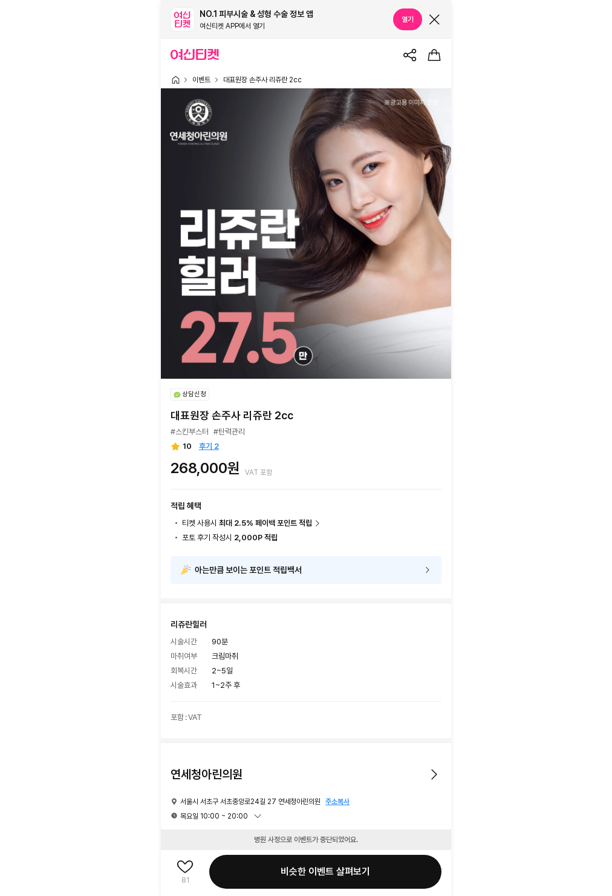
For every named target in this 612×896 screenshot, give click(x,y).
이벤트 (201, 80)
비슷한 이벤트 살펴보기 (325, 871)
